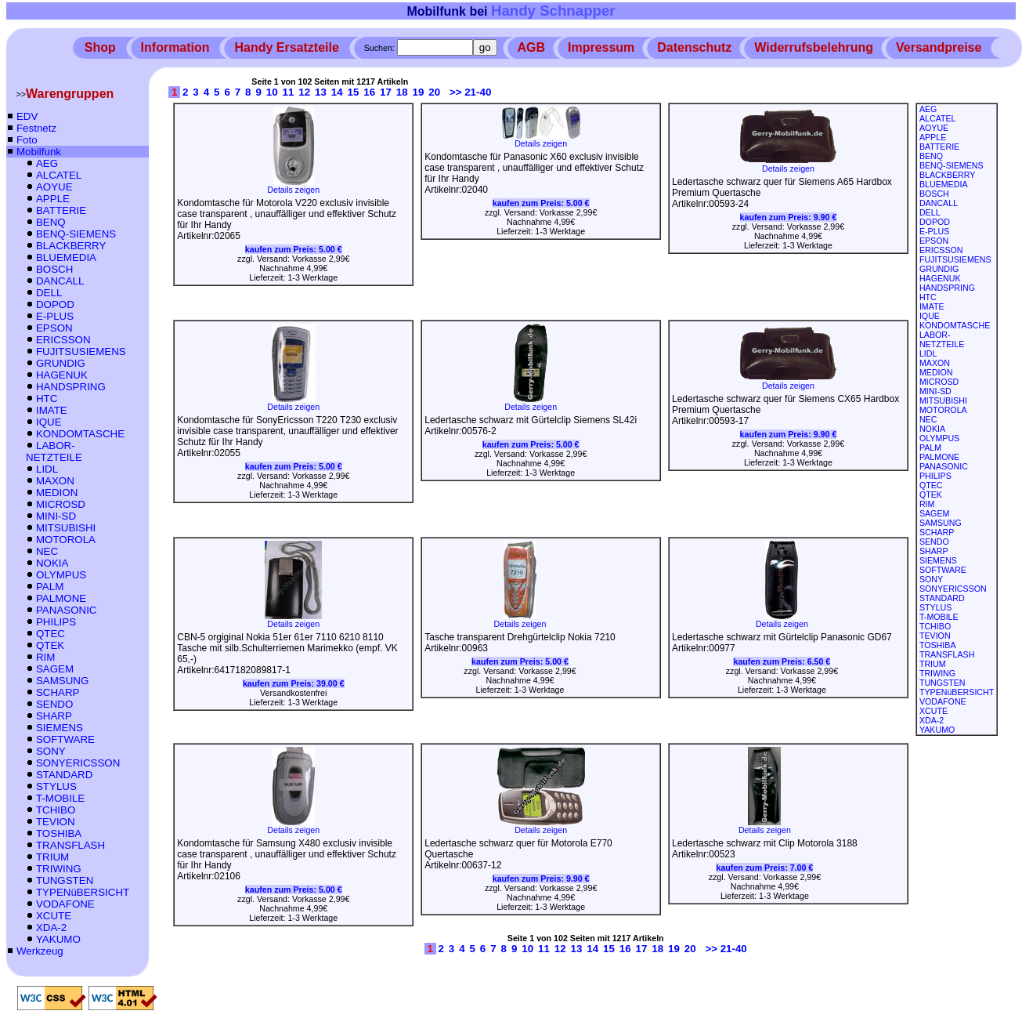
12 (304, 92)
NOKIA (52, 563)
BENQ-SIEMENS (76, 234)
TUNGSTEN (64, 880)
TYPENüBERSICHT (82, 892)
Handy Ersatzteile (286, 47)
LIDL (47, 469)
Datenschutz (694, 47)
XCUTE (53, 916)
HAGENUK (62, 375)
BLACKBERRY (71, 246)
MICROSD (60, 504)
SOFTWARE (65, 739)
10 (272, 92)
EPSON (54, 328)
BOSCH (54, 269)
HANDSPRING (71, 387)
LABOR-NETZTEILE (54, 451)
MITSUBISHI (66, 528)
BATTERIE (61, 210)
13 (321, 92)
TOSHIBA (58, 833)
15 (353, 92)
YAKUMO (58, 939)
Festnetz (36, 128)
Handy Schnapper (553, 10)
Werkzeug (39, 951)
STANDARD (64, 775)
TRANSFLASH (70, 845)
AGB (532, 47)
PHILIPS (56, 622)
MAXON (55, 481)
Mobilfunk (38, 152)
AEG (47, 163)
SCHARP (58, 692)
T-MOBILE (60, 798)
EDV (27, 116)
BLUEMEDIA (66, 257)
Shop (100, 47)
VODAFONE (65, 904)
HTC (46, 398)
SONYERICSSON (78, 763)
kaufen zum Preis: (293, 249)
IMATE (51, 410)
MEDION (57, 492)
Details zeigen (293, 185)
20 (434, 92)
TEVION (55, 822)
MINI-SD (56, 516)
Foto (27, 140)
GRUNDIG (60, 363)
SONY (51, 751)
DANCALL (60, 281)
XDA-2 (51, 927)
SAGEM (55, 669)
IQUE (49, 422)
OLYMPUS (61, 575)
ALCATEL (58, 175)
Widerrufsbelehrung (813, 47)
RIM (45, 657)
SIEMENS (59, 728)
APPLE (53, 199)
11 (288, 92)
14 (337, 92)
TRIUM (52, 857)
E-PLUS (55, 316)
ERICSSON (63, 340)
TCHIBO (55, 810)
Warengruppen (70, 93)
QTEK (50, 645)
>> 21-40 (470, 92)
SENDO (54, 704)
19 (418, 92)
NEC (47, 551)
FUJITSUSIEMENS (81, 351)
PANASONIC (66, 610)
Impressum (601, 47)
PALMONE (61, 598)
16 (369, 92)
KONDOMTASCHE (80, 434)
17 (386, 92)
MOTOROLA (66, 539)
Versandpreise (938, 47)
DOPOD (55, 304)
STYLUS (56, 786)
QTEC (50, 634)
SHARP (54, 716)
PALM (49, 586)
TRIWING (58, 869)
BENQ (51, 222)
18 (402, 92)
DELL (49, 293)
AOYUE (54, 187)
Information (175, 47)
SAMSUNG (62, 681)
